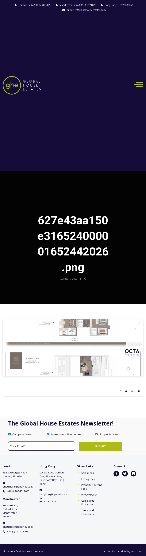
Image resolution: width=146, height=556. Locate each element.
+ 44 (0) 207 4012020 (40, 5)
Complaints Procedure (87, 502)
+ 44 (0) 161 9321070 (85, 5)
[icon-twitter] (125, 473)
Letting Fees (88, 478)
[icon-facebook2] (116, 473)
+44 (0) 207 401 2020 (18, 491)
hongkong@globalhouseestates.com (61, 494)
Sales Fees (87, 472)
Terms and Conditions (87, 512)
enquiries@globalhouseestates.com (86, 10)
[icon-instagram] (133, 473)
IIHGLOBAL (137, 551)
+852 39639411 (126, 5)
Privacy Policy (89, 494)
